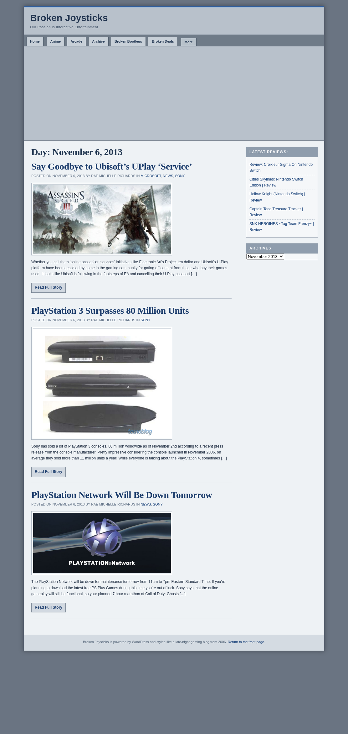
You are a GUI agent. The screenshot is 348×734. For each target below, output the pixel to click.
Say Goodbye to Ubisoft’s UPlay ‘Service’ (111, 166)
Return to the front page (246, 642)
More (189, 42)
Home (35, 41)
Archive (98, 41)
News (168, 176)
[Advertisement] (174, 93)
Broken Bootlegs (128, 41)
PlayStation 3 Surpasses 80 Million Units (110, 310)
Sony (180, 176)
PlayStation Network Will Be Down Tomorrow (121, 495)
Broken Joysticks (69, 18)
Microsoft (151, 176)
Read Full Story (48, 287)
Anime (55, 41)
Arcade (76, 41)
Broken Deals (163, 41)
